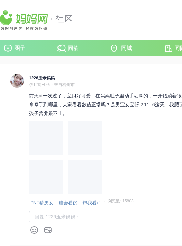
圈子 (19, 48)
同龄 (73, 48)
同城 (126, 48)
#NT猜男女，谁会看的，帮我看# (65, 202)
